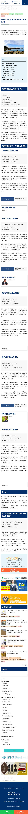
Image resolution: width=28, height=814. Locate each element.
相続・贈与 (5, 685)
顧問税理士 (5, 732)
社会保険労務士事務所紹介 (7, 736)
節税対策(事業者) (6, 721)
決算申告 (4, 707)
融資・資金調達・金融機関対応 (9, 727)
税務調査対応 (5, 718)
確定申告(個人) (6, 688)
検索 (14, 750)
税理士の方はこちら (25, 3)
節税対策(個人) (6, 694)
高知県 (21, 14)
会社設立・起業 (6, 702)
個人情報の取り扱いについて (11, 801)
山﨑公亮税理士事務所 (8, 67)
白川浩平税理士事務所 (8, 73)
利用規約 (18, 798)
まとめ (3, 77)
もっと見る (24, 665)
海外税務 (4, 710)
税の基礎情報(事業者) (7, 716)
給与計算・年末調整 (7, 724)
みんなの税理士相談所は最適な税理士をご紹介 (13, 79)
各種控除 (4, 683)
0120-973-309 (16, 3)
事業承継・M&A (6, 699)
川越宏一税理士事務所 (8, 69)
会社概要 (22, 801)
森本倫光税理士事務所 (8, 75)
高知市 (16, 14)
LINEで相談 (7, 812)
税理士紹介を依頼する (21, 812)
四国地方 (12, 14)
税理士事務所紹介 (4, 14)
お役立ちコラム (20, 788)
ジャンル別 (5, 742)
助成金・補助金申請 (7, 704)
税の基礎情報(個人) (7, 691)
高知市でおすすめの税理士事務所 (9, 65)
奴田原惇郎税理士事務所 (9, 71)
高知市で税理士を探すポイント (9, 63)
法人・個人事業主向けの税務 (7, 697)
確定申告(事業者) (6, 713)
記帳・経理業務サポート (8, 730)
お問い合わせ (15, 1)
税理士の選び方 (6, 744)
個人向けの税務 (5, 681)
